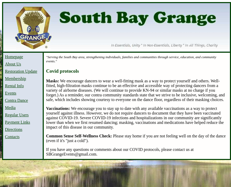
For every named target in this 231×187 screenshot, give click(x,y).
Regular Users (17, 115)
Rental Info (14, 86)
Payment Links (17, 122)
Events (10, 93)
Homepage (14, 57)
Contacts (12, 137)
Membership (15, 78)
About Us (13, 64)
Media (10, 107)
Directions (13, 129)
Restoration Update (21, 71)
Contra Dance (16, 100)
